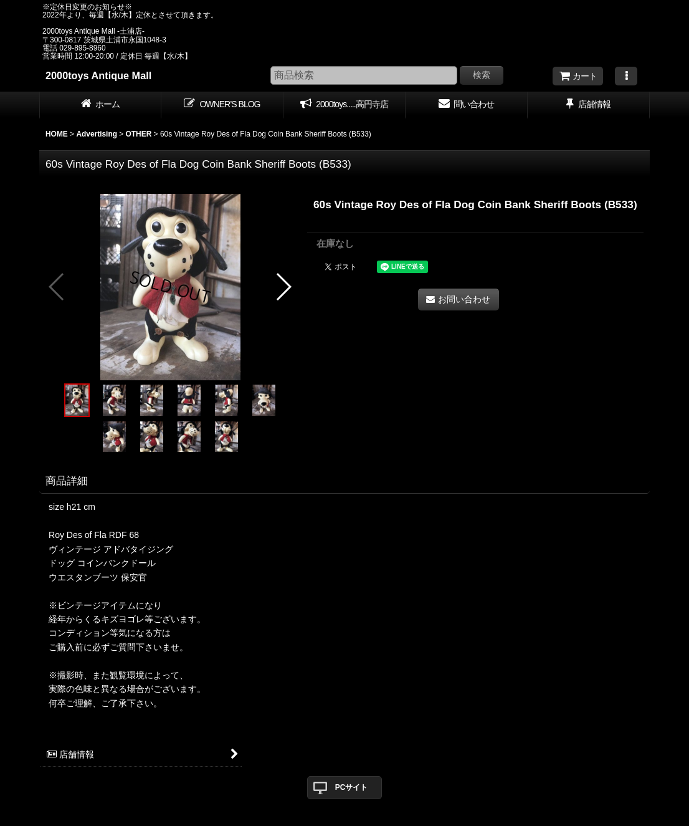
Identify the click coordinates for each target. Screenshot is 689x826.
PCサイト (351, 787)
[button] (626, 76)
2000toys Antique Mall (98, 75)
